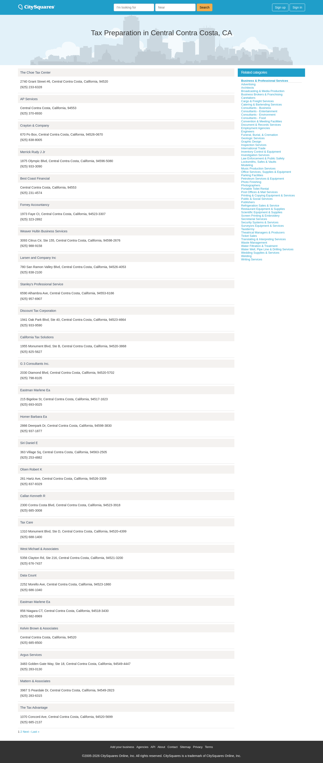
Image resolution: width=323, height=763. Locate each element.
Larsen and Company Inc (38, 257)
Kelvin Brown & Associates (39, 628)
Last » (35, 731)
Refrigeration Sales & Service (260, 205)
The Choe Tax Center (35, 72)
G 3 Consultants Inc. (34, 363)
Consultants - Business (256, 108)
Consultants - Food (253, 118)
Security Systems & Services (259, 222)
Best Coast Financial (35, 178)
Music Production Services (258, 168)
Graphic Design (251, 141)
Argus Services (31, 655)
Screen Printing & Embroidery (260, 215)
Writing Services (251, 259)
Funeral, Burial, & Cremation (259, 134)
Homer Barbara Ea (33, 416)
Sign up (280, 7)
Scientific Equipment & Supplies (261, 212)
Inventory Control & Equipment (261, 151)
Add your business (122, 747)
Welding (246, 256)
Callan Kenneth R (32, 496)
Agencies (142, 747)
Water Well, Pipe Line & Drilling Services (267, 249)
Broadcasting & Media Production (262, 91)
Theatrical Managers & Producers (263, 232)
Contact (173, 747)
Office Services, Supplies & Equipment (266, 172)
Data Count (28, 575)
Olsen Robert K (31, 469)
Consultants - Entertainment (259, 111)
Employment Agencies (255, 128)
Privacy (198, 747)
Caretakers (248, 97)
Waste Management (254, 242)
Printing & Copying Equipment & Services (268, 195)
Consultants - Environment (258, 114)
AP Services (29, 99)
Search (205, 7)
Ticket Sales (249, 235)
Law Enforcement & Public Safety (262, 158)
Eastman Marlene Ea (35, 390)
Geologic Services (253, 138)
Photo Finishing (251, 182)
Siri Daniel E (29, 443)
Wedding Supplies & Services (260, 252)
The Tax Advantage (34, 707)
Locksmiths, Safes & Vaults (258, 161)
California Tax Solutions (37, 337)
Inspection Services (253, 145)
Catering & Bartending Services (261, 104)
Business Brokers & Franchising (261, 94)
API (153, 747)
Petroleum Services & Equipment (262, 178)
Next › (27, 731)
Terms (209, 747)
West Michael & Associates (39, 549)
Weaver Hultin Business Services (43, 231)
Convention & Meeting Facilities (261, 121)
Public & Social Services (257, 198)
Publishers (248, 202)
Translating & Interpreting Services (263, 239)
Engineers (247, 131)
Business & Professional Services (264, 80)
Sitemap (185, 747)
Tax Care (26, 522)
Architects (247, 87)
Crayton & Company (34, 125)
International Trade (253, 148)
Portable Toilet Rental (255, 188)
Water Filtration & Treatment (259, 246)
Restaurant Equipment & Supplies (263, 209)
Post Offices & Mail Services (259, 192)
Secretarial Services (254, 219)
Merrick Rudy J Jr (32, 152)
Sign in (297, 7)
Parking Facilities (252, 175)
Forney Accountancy (34, 205)
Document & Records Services (261, 124)
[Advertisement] (271, 295)
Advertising (248, 84)
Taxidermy (247, 229)
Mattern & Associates (35, 681)
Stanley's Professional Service (41, 284)
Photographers (250, 185)
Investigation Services (255, 155)
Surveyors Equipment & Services (262, 225)
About (161, 747)
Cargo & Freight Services (257, 101)
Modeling (247, 165)
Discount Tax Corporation (38, 310)
